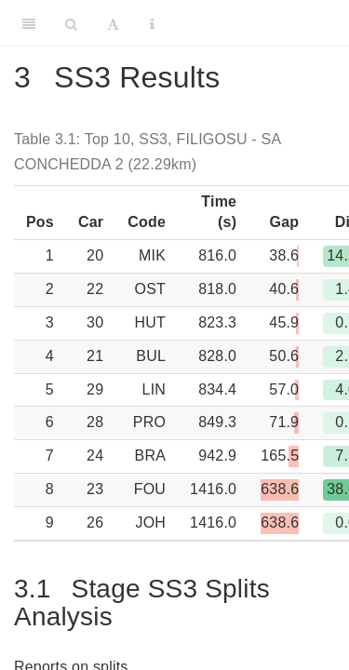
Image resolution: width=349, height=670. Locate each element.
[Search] (71, 23)
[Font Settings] (113, 23)
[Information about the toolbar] (152, 23)
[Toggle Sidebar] (28, 23)
